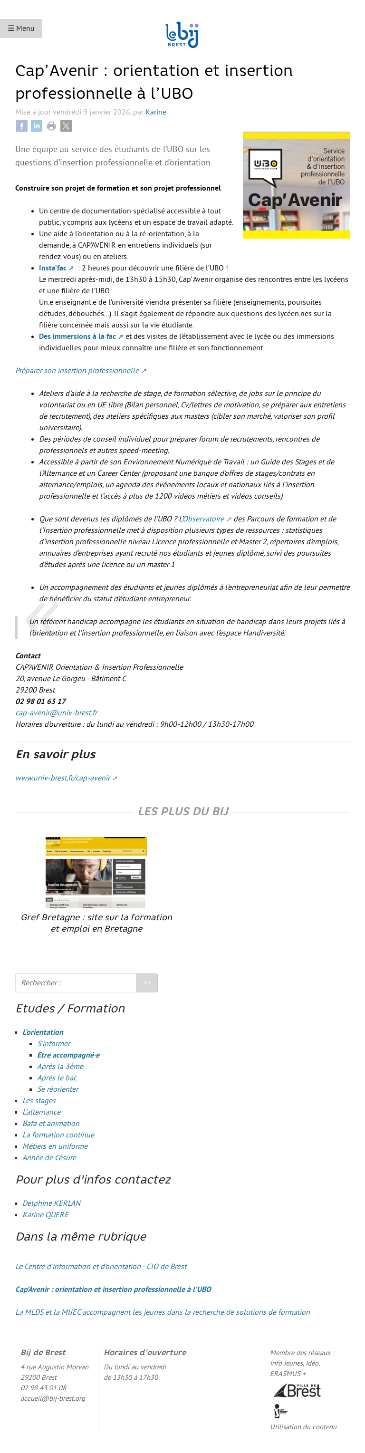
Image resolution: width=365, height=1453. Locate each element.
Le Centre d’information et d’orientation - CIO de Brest (100, 1266)
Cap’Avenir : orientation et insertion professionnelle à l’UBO (113, 1289)
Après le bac (57, 1078)
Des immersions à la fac (77, 336)
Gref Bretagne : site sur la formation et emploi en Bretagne (96, 885)
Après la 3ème (60, 1066)
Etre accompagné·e (68, 1055)
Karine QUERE (45, 1215)
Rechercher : (40, 983)
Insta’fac (53, 268)
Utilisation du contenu (303, 1427)
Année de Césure (49, 1158)
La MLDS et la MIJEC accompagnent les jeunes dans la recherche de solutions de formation (162, 1312)
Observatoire (203, 519)
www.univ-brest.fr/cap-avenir (62, 778)
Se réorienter (57, 1089)
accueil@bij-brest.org (52, 1399)
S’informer (53, 1043)
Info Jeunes (286, 1363)
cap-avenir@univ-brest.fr (56, 713)
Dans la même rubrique (80, 1237)
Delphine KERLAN (51, 1203)
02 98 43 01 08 (43, 1388)
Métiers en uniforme (54, 1146)
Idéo (312, 1363)
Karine (155, 112)
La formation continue (58, 1135)
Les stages (39, 1101)
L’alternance (41, 1112)
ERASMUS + (288, 1374)
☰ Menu (21, 28)
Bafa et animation (50, 1123)
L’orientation (42, 1032)
